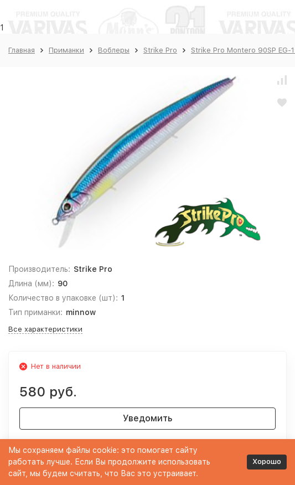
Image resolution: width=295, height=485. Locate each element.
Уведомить (147, 418)
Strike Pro (160, 50)
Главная (21, 50)
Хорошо (266, 461)
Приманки (66, 50)
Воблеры (114, 50)
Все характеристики (45, 329)
